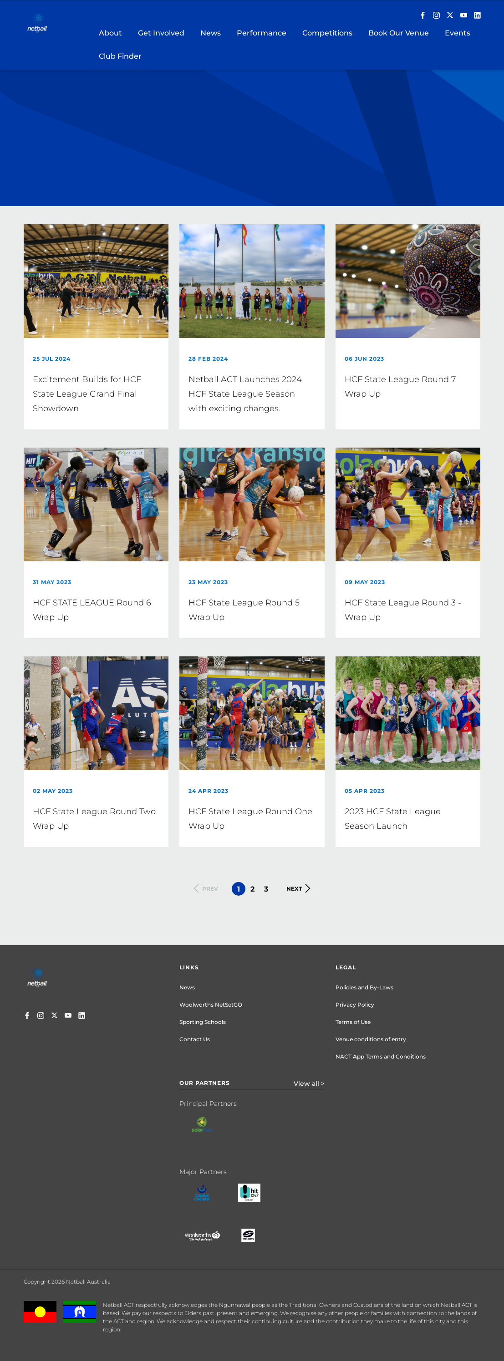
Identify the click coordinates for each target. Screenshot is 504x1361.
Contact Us (194, 1039)
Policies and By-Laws (364, 987)
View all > (309, 1083)
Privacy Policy (355, 1004)
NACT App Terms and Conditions (381, 1056)
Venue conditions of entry (371, 1039)
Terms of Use (353, 1021)
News (187, 987)
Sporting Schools (202, 1021)
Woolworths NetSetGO (210, 1004)
